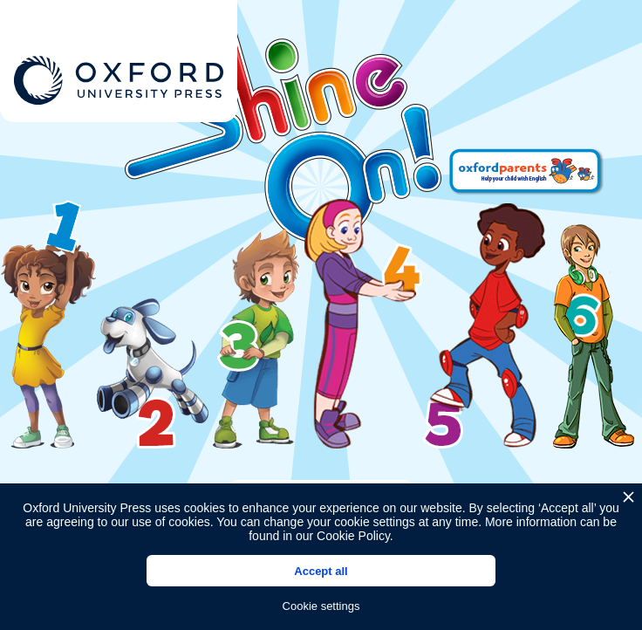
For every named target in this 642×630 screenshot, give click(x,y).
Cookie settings (321, 606)
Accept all (320, 571)
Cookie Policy (353, 536)
